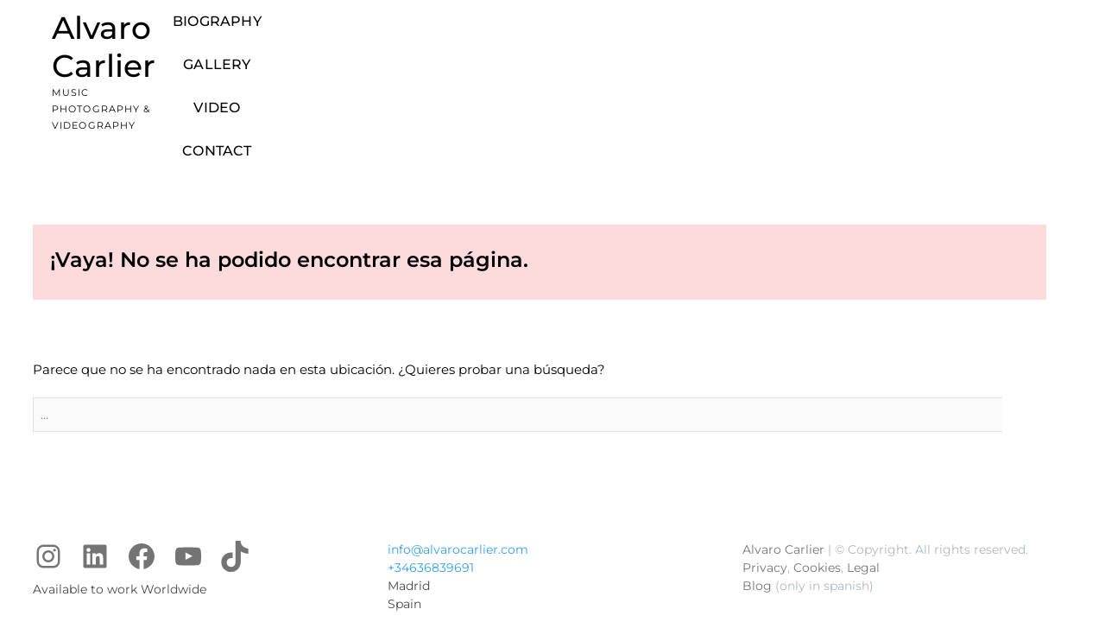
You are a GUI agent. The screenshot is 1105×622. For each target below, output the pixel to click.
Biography (557, 35)
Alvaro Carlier (157, 28)
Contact (802, 35)
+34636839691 (431, 466)
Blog (757, 484)
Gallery (652, 35)
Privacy (764, 466)
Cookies (817, 466)
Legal (863, 466)
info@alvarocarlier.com (458, 448)
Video (727, 35)
